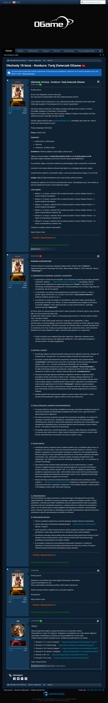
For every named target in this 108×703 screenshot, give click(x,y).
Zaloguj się (7, 2)
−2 (40, 256)
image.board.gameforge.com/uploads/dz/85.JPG (68, 655)
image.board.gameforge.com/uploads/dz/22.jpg (75, 645)
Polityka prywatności (38, 690)
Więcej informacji (28, 74)
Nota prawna (8, 690)
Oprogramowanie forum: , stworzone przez (54, 699)
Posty (10, 111)
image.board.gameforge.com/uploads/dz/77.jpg (78, 642)
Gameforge (69, 51)
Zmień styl (82, 690)
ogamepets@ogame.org (61, 121)
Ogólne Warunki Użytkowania (83, 524)
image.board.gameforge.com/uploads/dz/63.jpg (70, 658)
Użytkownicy (33, 51)
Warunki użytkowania (21, 690)
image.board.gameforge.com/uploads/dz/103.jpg (79, 648)
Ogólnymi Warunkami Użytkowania (65, 282)
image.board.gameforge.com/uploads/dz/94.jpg (79, 651)
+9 (41, 621)
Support (46, 51)
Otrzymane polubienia (15, 109)
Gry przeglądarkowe (86, 51)
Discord (57, 51)
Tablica (20, 51)
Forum (8, 50)
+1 (40, 84)
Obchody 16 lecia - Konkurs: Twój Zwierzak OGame (43, 65)
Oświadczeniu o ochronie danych (56, 482)
